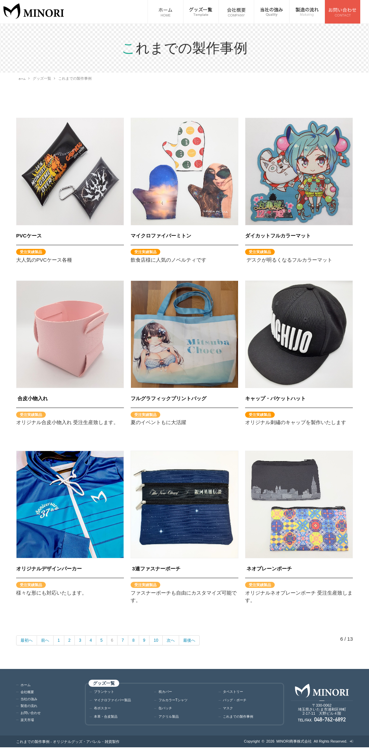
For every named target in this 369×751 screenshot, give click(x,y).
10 (166, 640)
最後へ (203, 640)
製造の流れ (31, 707)
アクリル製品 (172, 719)
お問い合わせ (34, 714)
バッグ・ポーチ (238, 701)
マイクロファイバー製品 (118, 701)
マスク (229, 710)
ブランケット (107, 691)
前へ (49, 640)
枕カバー (167, 691)
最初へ (28, 640)
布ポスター (105, 710)
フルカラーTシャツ (177, 701)
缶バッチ (167, 710)
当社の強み (31, 700)
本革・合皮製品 (109, 719)
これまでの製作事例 (242, 719)
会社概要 (29, 693)
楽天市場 (29, 721)
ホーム (24, 78)
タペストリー (236, 691)
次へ (183, 640)
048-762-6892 (330, 722)
